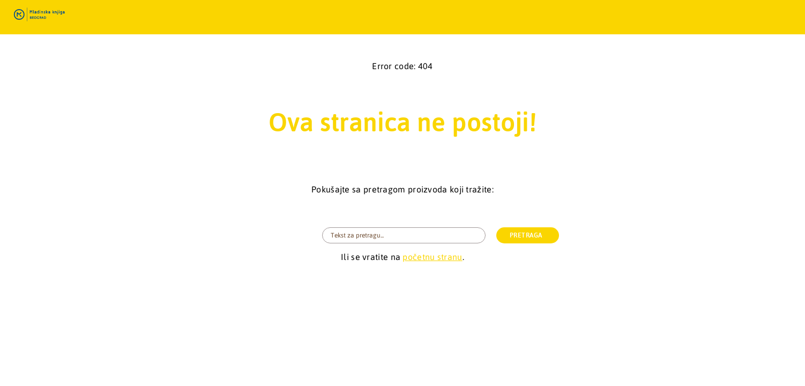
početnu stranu (432, 257)
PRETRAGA (526, 235)
